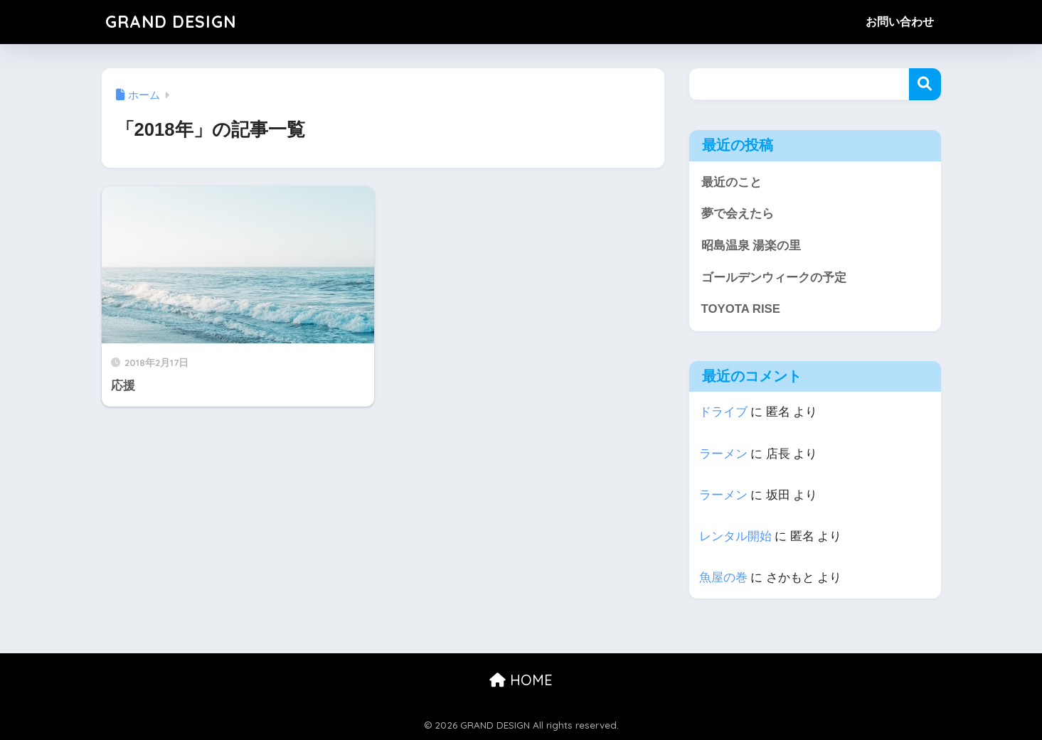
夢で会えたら (737, 213)
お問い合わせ (900, 22)
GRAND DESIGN (170, 21)
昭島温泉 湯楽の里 (751, 245)
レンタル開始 (735, 536)
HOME (521, 680)
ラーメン (723, 454)
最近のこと (731, 182)
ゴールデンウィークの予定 (773, 277)
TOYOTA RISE (740, 309)
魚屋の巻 (723, 577)
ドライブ (723, 412)
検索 (925, 84)
